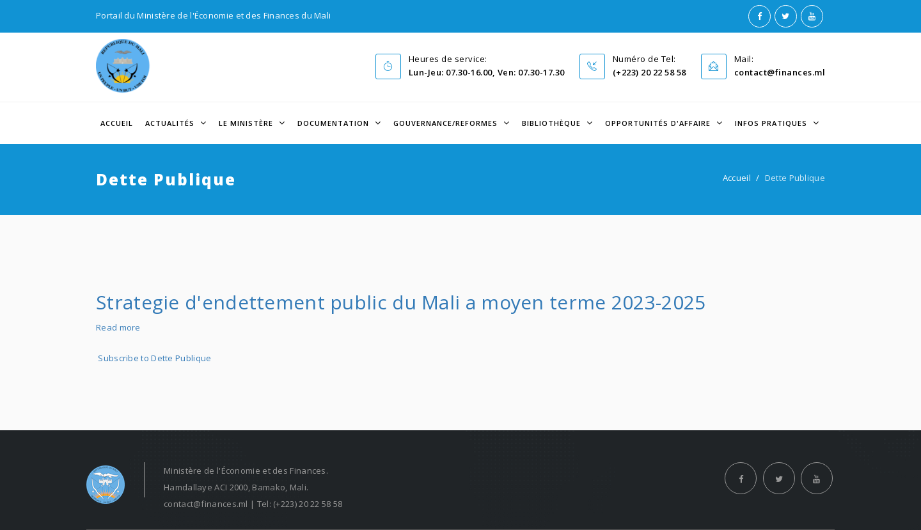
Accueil (116, 123)
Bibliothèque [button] (552, 123)
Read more (118, 327)
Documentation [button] (334, 123)
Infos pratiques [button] (772, 123)
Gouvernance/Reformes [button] (446, 123)
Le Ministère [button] (247, 123)
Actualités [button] (171, 123)
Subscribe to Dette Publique (154, 358)
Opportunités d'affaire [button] (659, 123)
